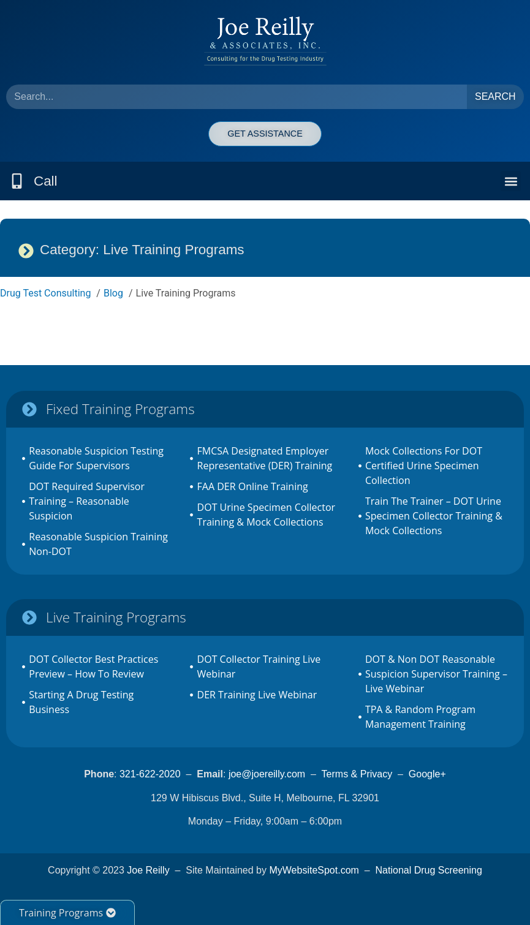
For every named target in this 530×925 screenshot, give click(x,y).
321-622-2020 (150, 774)
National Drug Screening (429, 870)
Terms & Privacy (357, 774)
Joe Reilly (148, 870)
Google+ (427, 774)
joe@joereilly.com (267, 774)
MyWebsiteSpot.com (313, 870)
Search (495, 96)
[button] (511, 181)
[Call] (17, 181)
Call (46, 181)
